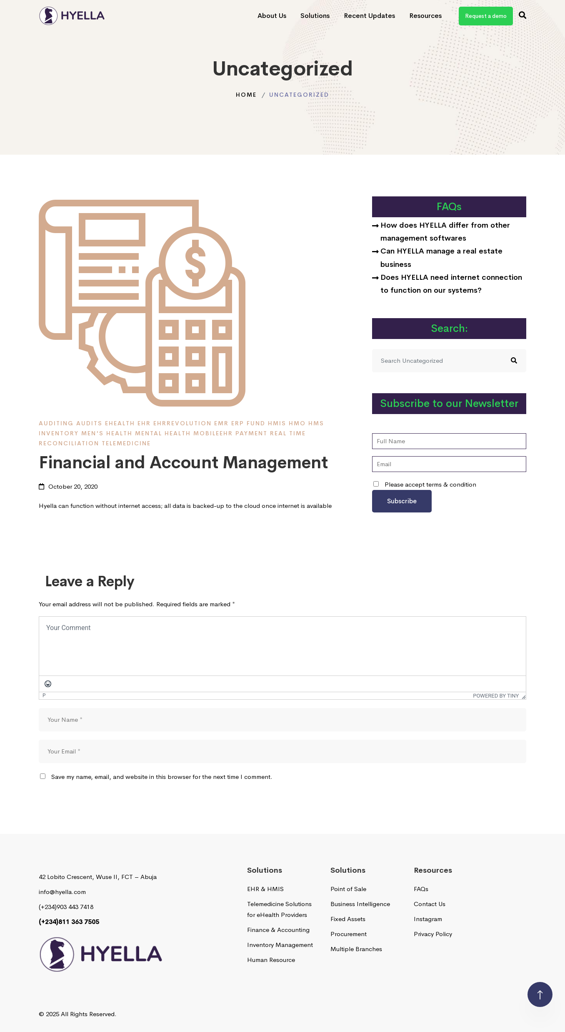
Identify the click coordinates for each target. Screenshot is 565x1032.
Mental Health (163, 433)
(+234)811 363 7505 (69, 922)
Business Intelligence (360, 904)
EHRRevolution (182, 423)
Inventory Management (280, 945)
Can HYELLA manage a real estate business (441, 257)
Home (246, 94)
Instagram (428, 919)
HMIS (277, 423)
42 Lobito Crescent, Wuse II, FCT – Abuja (98, 877)
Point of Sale (348, 889)
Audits (89, 423)
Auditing (56, 423)
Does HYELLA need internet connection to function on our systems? (451, 284)
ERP (237, 423)
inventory (59, 433)
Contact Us (429, 904)
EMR (221, 423)
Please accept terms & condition (424, 484)
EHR (144, 423)
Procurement (348, 934)
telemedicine (126, 443)
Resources (425, 15)
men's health (106, 433)
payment (251, 433)
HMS (316, 423)
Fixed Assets (347, 919)
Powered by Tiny (493, 695)
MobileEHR (213, 433)
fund (256, 423)
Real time (288, 433)
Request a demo (486, 16)
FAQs (421, 889)
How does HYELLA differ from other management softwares (445, 232)
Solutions (315, 15)
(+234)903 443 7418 (66, 907)
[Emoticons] (48, 684)
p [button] (44, 695)
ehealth (120, 423)
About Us (272, 15)
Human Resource (271, 960)
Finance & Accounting (278, 930)
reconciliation (69, 443)
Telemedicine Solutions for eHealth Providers (279, 909)
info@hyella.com (62, 892)
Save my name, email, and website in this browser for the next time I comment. (161, 777)
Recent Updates (369, 15)
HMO (297, 423)
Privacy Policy (433, 934)
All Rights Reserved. (89, 1014)
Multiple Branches (356, 949)
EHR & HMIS (265, 889)
